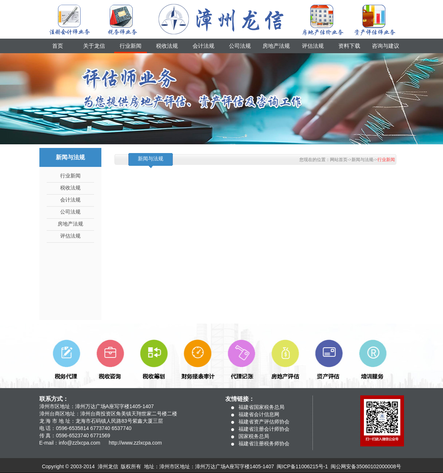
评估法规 (313, 46)
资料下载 (349, 46)
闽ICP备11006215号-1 (302, 466)
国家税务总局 (253, 436)
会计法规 (203, 46)
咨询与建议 (385, 46)
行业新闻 (130, 46)
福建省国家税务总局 (261, 407)
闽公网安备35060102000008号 (366, 466)
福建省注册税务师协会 (263, 443)
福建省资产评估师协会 (263, 422)
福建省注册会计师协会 (263, 429)
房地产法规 (276, 46)
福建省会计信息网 (258, 414)
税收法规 (167, 46)
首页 (57, 46)
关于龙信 (94, 46)
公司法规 (240, 46)
